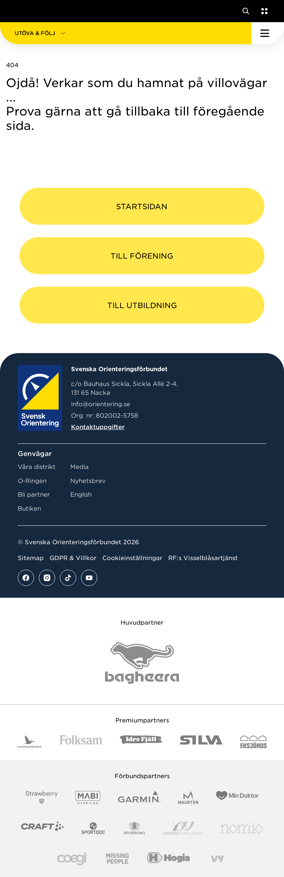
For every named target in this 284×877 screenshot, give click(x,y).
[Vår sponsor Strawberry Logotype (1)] (42, 797)
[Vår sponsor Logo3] (72, 858)
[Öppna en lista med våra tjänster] (263, 11)
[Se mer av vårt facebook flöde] (26, 578)
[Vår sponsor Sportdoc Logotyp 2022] (93, 828)
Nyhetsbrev (88, 480)
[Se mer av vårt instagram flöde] (47, 578)
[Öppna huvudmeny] (267, 33)
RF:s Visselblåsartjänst (203, 558)
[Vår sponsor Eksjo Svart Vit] (253, 741)
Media (79, 466)
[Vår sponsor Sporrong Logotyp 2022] (134, 828)
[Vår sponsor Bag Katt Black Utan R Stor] (142, 663)
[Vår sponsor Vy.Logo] (217, 858)
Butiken (29, 508)
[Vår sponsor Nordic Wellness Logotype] (183, 828)
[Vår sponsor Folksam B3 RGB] (81, 741)
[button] (125, 33)
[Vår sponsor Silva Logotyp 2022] (201, 741)
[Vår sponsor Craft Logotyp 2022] (42, 828)
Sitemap (31, 558)
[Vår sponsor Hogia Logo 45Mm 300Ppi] (168, 858)
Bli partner (34, 494)
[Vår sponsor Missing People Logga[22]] (117, 858)
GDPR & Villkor (73, 558)
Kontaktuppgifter (98, 427)
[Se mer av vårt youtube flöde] (89, 578)
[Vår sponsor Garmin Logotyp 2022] (139, 797)
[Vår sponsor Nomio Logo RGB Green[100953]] (241, 828)
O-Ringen (32, 480)
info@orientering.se (100, 404)
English (81, 494)
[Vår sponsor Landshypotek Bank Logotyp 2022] (29, 741)
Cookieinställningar (132, 558)
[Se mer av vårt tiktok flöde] (68, 578)
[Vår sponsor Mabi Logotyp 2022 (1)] (87, 797)
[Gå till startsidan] (19, 11)
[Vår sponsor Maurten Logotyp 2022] (188, 797)
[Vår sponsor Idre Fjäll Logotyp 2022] (141, 741)
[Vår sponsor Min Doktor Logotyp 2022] (237, 797)
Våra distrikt (36, 466)
